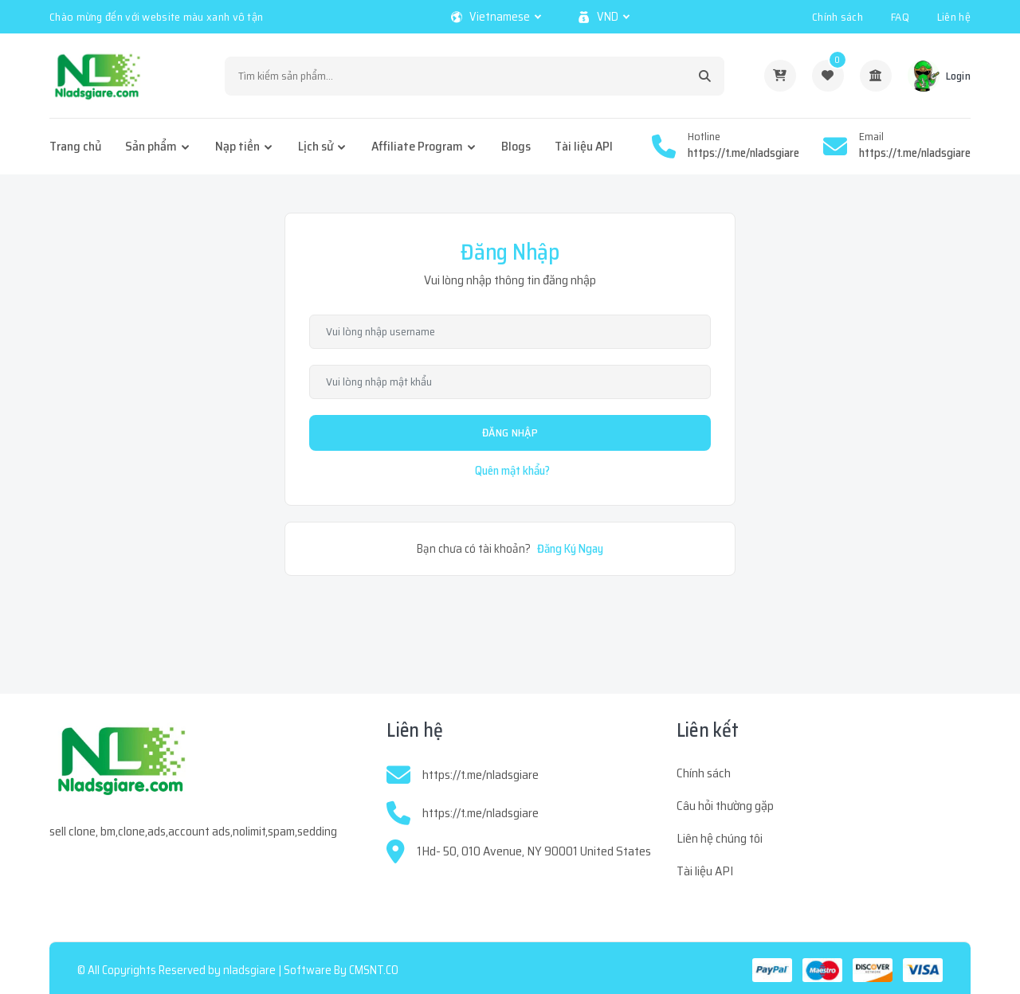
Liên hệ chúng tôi (720, 838)
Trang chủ (75, 146)
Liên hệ (954, 16)
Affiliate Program (417, 146)
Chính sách (837, 16)
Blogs (516, 146)
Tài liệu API (584, 146)
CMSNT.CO (373, 970)
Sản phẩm (151, 146)
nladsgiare (249, 970)
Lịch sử (315, 146)
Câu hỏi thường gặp (725, 806)
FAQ (900, 16)
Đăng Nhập (510, 432)
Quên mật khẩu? (512, 470)
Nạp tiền (237, 146)
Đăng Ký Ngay (570, 548)
